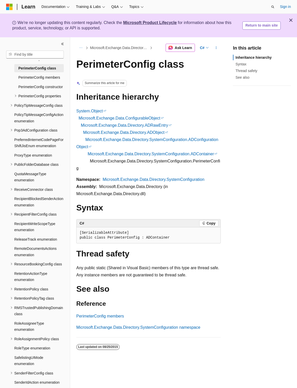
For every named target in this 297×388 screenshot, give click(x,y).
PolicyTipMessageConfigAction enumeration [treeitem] (38, 118)
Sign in (285, 7)
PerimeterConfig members (100, 316)
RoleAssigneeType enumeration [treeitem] (29, 326)
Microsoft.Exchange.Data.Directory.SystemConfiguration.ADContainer (151, 154)
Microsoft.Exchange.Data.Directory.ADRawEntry (124, 125)
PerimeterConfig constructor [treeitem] (40, 87)
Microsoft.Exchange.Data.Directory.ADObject (124, 132)
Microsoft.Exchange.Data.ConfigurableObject (119, 118)
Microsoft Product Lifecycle (150, 22)
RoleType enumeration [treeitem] (32, 348)
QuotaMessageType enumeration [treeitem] (30, 177)
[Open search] (273, 6)
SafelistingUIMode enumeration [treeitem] (28, 361)
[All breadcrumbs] (80, 48)
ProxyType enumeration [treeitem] (33, 155)
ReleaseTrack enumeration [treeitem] (35, 239)
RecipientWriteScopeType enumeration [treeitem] (34, 227)
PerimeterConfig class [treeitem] (37, 68)
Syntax (241, 64)
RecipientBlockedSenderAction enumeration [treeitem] (38, 202)
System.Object (89, 111)
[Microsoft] (9, 7)
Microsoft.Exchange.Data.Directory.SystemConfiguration (119, 48)
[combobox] (35, 55)
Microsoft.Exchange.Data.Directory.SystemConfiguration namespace (138, 327)
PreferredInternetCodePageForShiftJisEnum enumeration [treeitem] (39, 143)
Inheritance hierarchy (254, 57)
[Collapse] (62, 44)
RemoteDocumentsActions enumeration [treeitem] (35, 251)
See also (242, 77)
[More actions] (216, 48)
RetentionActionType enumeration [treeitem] (30, 277)
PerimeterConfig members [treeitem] (39, 77)
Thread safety (246, 71)
